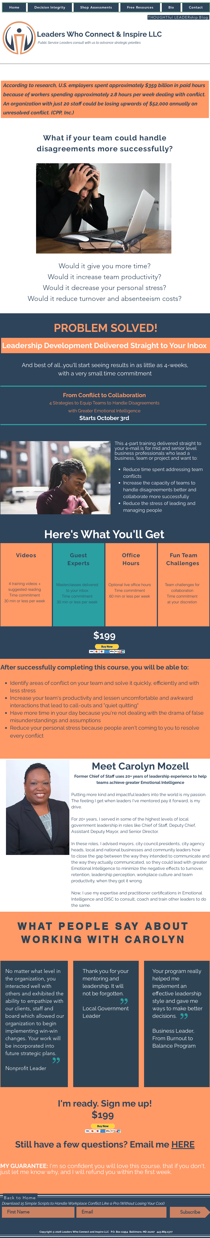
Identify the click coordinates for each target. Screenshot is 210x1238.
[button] (107, 649)
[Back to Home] (20, 1197)
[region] (26, 584)
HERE (183, 1144)
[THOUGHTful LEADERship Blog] (178, 17)
